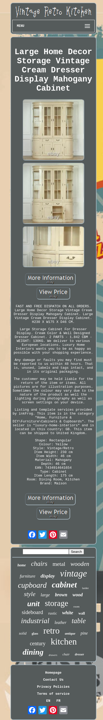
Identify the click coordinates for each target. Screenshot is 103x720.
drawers (53, 655)
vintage (73, 573)
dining (33, 652)
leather (60, 622)
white (67, 612)
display (47, 576)
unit (33, 604)
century (37, 643)
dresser (79, 654)
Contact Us (53, 680)
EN (48, 701)
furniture (27, 576)
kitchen (64, 641)
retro (51, 630)
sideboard (32, 612)
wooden (79, 564)
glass (35, 633)
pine (84, 633)
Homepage (53, 673)
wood (77, 594)
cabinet (64, 584)
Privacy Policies (53, 687)
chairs (39, 563)
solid (22, 633)
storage (56, 603)
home (21, 565)
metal (58, 564)
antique (70, 633)
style (29, 594)
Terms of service (53, 694)
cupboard (32, 585)
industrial (35, 621)
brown (61, 594)
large (45, 594)
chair (66, 654)
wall (81, 613)
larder (85, 588)
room (76, 606)
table (79, 621)
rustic (52, 613)
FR (58, 701)
